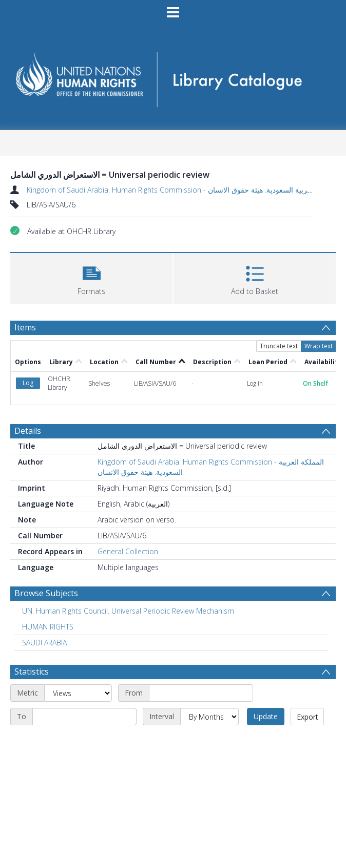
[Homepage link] (173, 76)
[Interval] (209, 716)
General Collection (128, 551)
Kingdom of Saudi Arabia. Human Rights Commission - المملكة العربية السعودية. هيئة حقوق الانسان (183, 190)
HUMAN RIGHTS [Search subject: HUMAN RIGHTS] (47, 627)
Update (266, 716)
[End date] (84, 716)
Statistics (31, 671)
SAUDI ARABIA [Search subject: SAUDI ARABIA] (44, 642)
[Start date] (201, 693)
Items (25, 327)
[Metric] (78, 693)
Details (27, 430)
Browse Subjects (46, 593)
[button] (91, 277)
